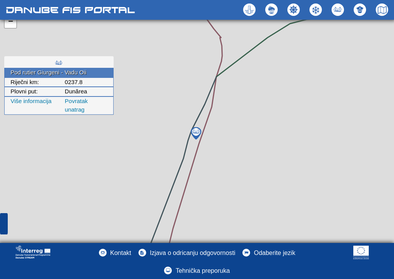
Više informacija (31, 101)
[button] (339, 9)
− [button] (10, 22)
